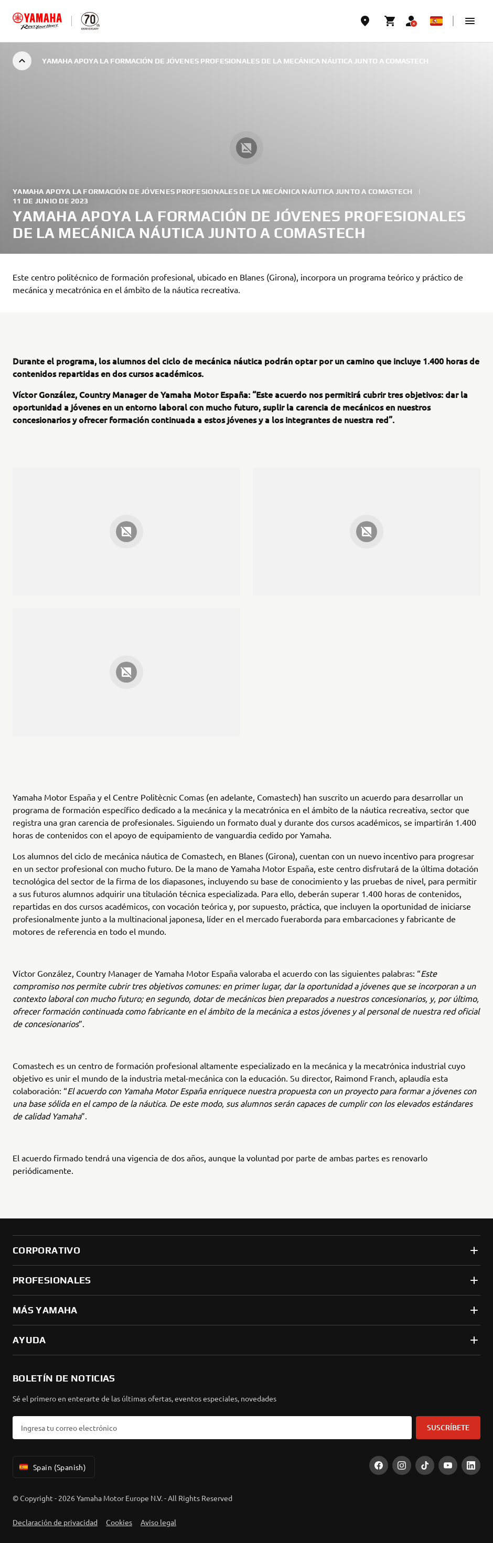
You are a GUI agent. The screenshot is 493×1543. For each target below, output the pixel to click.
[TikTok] (424, 1465)
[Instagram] (401, 1465)
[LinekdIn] (471, 1465)
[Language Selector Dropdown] (436, 20)
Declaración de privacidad (55, 1522)
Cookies (119, 1522)
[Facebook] (378, 1465)
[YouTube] (447, 1465)
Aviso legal (158, 1522)
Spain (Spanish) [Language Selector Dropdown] (51, 1467)
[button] (469, 20)
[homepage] (37, 21)
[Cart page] (390, 21)
